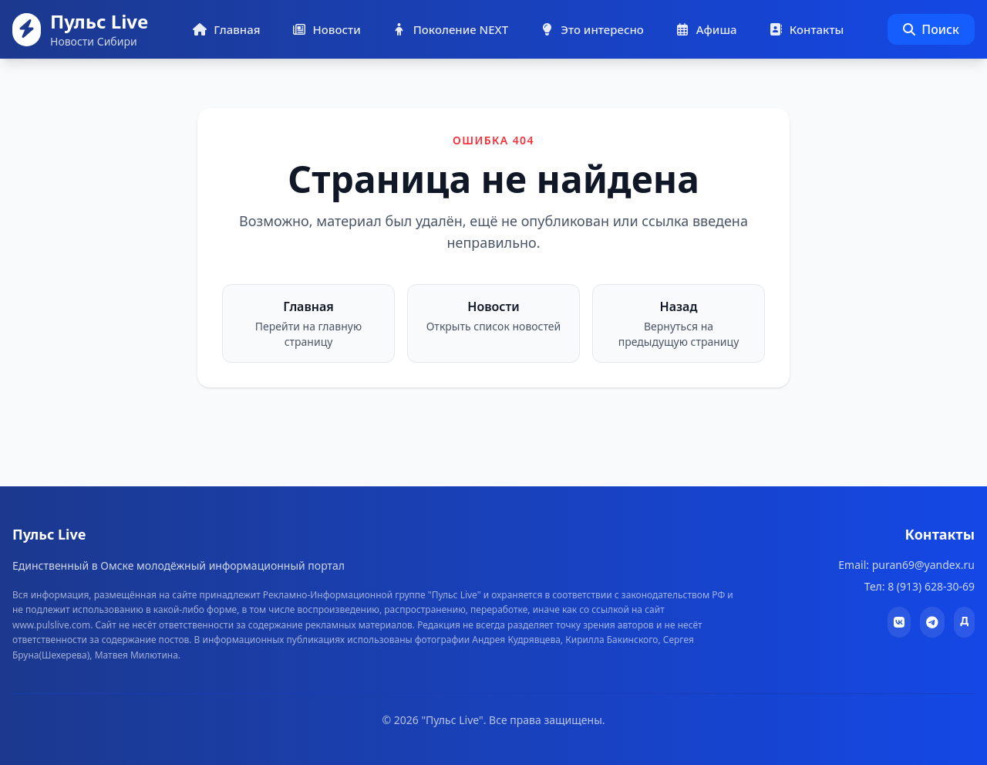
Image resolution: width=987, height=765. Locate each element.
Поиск (931, 29)
